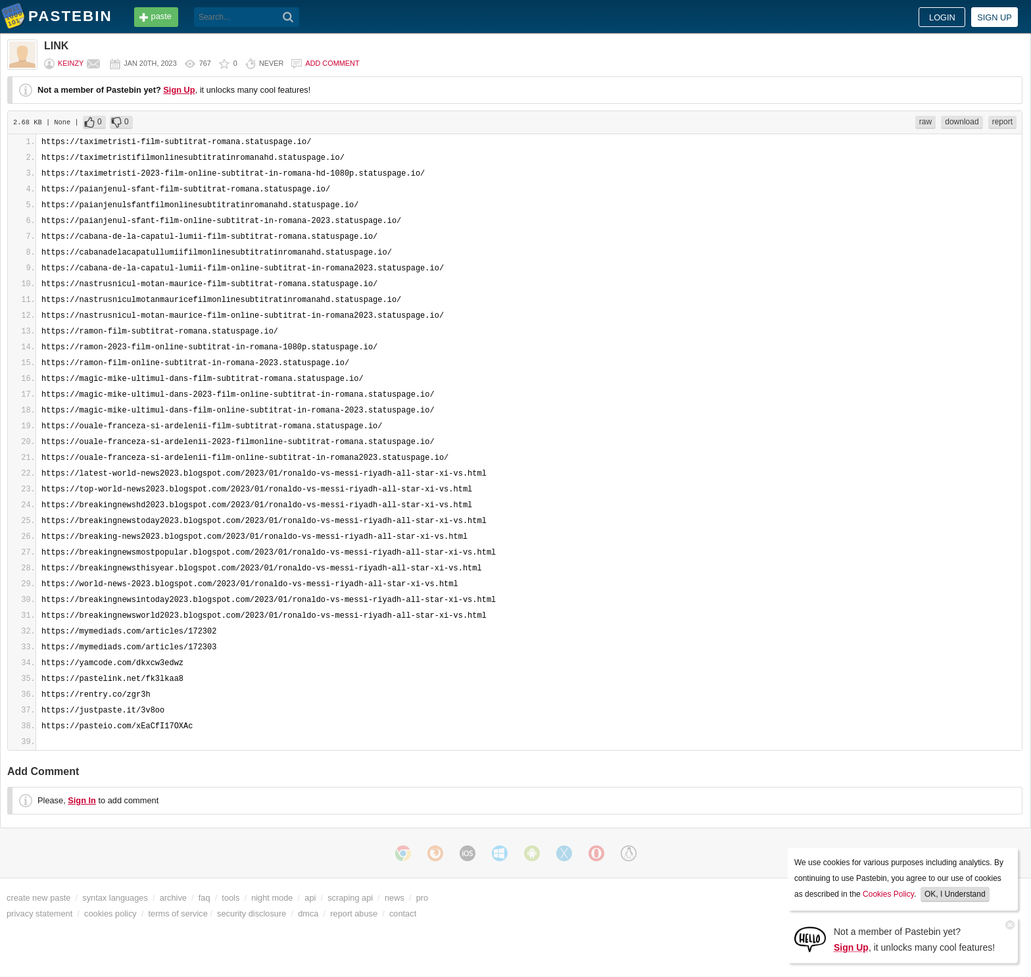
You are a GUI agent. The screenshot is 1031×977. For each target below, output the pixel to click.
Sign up (994, 17)
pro (422, 898)
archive (173, 898)
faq (204, 898)
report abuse (353, 913)
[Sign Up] (810, 938)
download (961, 121)
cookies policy (110, 913)
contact (402, 913)
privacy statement (39, 913)
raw (925, 121)
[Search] (288, 17)
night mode (272, 898)
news (394, 898)
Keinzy (71, 63)
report (1002, 121)
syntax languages (115, 898)
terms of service (178, 913)
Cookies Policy (888, 894)
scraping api (350, 898)
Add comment (332, 63)
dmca (308, 913)
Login (942, 17)
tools (230, 898)
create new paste (38, 898)
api (310, 898)
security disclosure (251, 913)
